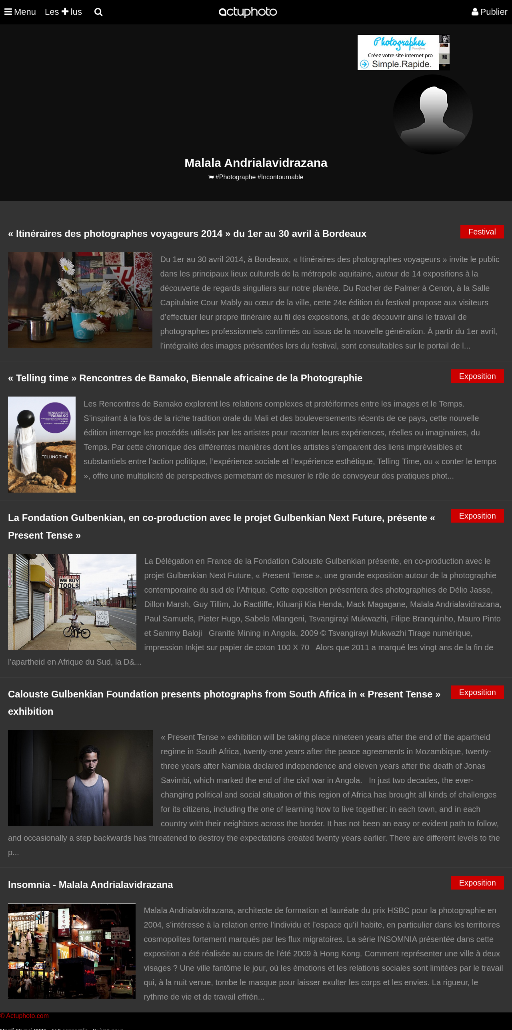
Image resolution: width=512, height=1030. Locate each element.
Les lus (63, 12)
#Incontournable (281, 177)
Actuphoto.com (27, 1015)
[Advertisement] (207, 90)
